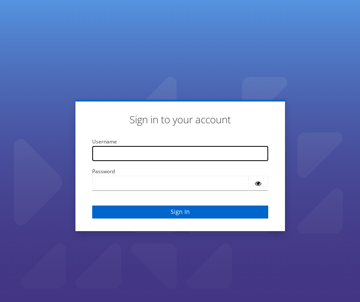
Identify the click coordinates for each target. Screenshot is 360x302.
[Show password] (258, 183)
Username (104, 141)
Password (103, 171)
